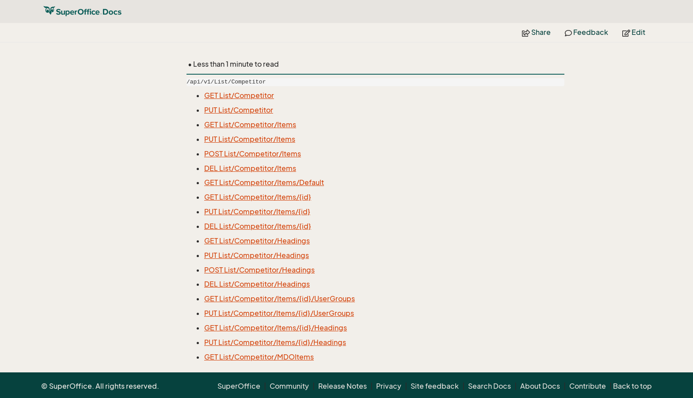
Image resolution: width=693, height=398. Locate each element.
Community (289, 386)
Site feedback (435, 386)
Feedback (586, 32)
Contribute (587, 386)
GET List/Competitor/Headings (257, 240)
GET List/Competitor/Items (250, 124)
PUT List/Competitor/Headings (256, 255)
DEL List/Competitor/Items (250, 168)
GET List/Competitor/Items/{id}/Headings (275, 327)
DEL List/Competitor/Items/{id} (257, 226)
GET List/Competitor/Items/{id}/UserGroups (279, 298)
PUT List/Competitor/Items (249, 139)
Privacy (388, 386)
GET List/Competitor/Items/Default (264, 182)
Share (536, 32)
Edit (633, 32)
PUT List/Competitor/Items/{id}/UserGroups (279, 313)
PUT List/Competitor (238, 110)
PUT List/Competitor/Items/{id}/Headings (275, 342)
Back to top (632, 386)
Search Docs (489, 386)
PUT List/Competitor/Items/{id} (257, 211)
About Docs (540, 386)
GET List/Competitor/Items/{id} (257, 197)
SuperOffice (238, 386)
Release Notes (342, 386)
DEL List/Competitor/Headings (257, 284)
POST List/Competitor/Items (252, 153)
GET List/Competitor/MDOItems (259, 357)
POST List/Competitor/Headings (259, 269)
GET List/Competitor (239, 95)
